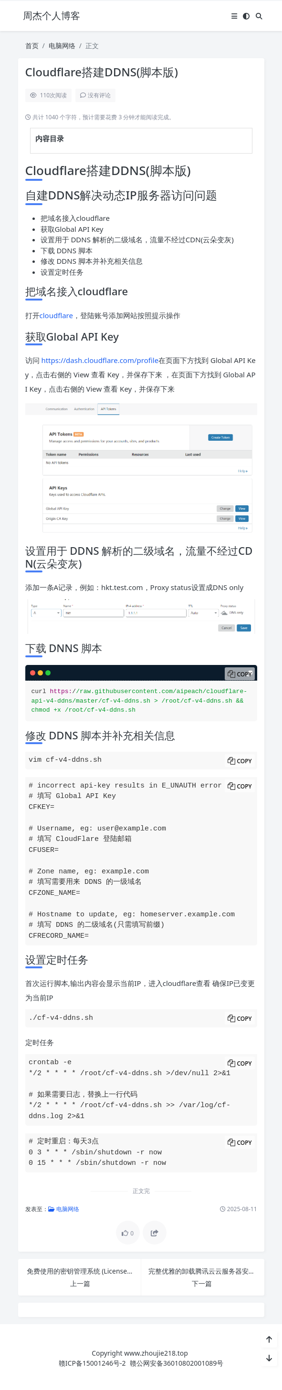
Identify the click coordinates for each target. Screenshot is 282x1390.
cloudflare (56, 315)
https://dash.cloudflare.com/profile (99, 360)
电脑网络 (62, 45)
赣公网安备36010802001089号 (176, 1363)
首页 (32, 45)
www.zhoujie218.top (156, 1353)
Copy (244, 674)
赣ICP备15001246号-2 (92, 1363)
